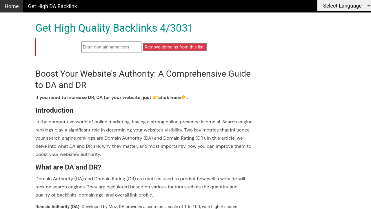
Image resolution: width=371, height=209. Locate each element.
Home (12, 6)
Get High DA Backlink (52, 6)
